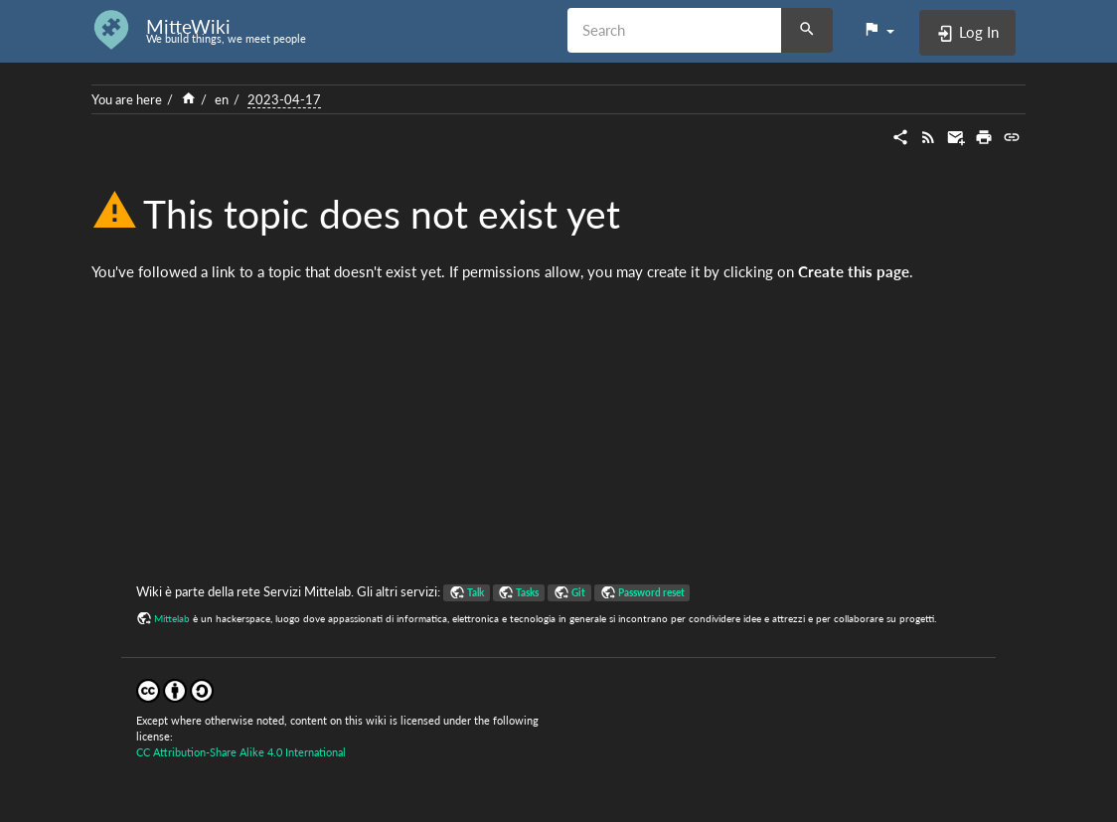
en (222, 99)
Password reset (651, 592)
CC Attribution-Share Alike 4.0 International (241, 751)
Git (578, 592)
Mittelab (172, 618)
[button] (878, 30)
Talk (475, 592)
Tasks (527, 592)
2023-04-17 (284, 99)
